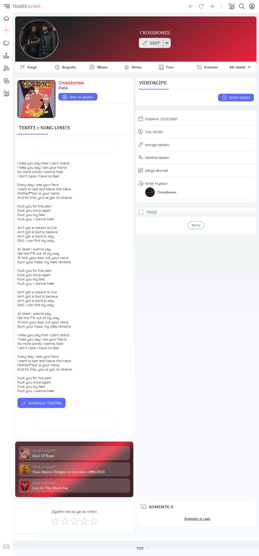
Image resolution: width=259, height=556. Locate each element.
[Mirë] (74, 521)
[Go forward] (211, 6)
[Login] (252, 6)
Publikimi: (161, 119)
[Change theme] (232, 6)
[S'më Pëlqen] (55, 521)
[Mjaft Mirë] (84, 521)
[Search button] (242, 6)
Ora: (154, 132)
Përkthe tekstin (157, 157)
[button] (6, 6)
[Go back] (191, 6)
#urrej (196, 225)
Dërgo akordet (156, 170)
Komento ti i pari (197, 519)
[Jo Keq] (65, 521)
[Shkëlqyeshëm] (93, 521)
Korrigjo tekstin (157, 144)
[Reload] (201, 6)
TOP (142, 548)
